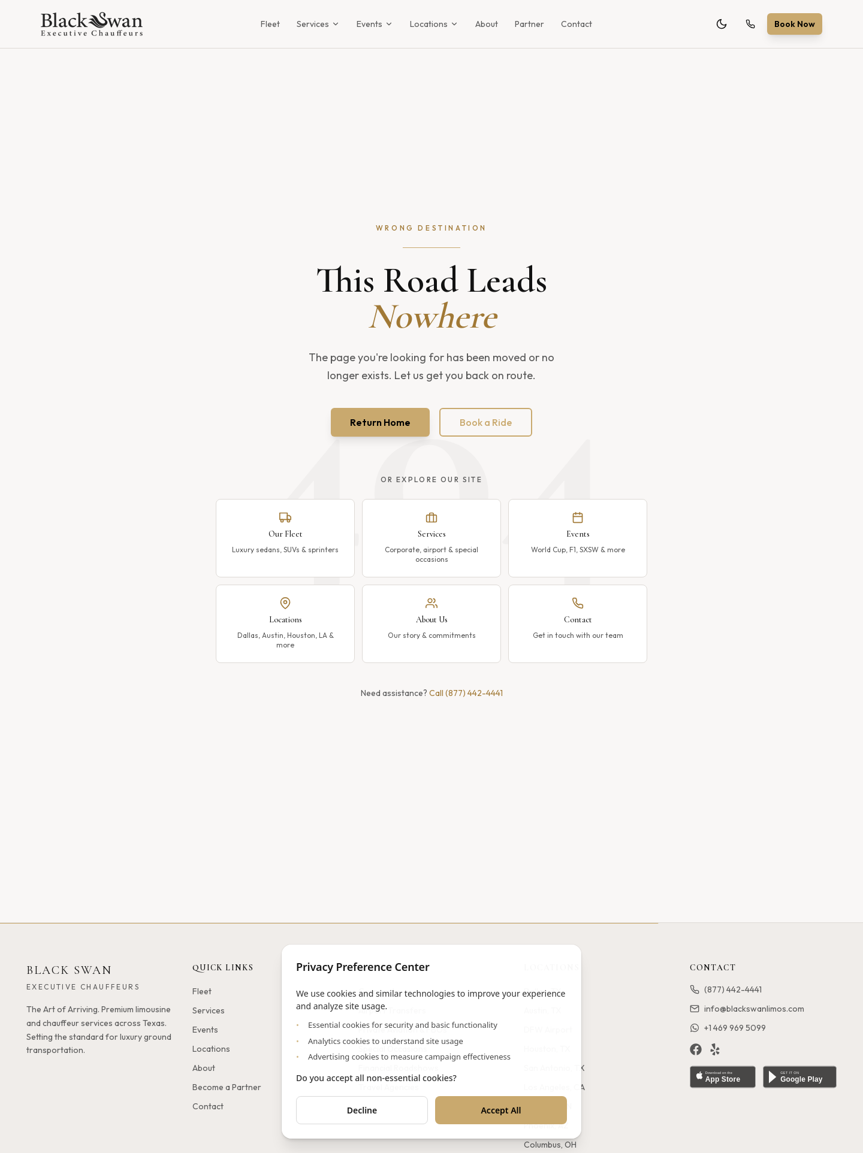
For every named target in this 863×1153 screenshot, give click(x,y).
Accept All (501, 1110)
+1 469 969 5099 (728, 1027)
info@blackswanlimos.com (747, 1008)
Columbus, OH (550, 1144)
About (486, 24)
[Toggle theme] (722, 24)
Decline (362, 1110)
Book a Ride (486, 422)
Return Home (380, 422)
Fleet (270, 24)
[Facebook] (696, 1049)
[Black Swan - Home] (92, 24)
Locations (434, 24)
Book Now (794, 24)
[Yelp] (715, 1049)
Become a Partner (226, 1087)
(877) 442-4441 (726, 989)
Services (318, 24)
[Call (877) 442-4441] (750, 24)
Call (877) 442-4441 (466, 693)
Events (375, 24)
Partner (529, 24)
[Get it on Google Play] (800, 1077)
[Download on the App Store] (723, 1077)
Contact (576, 24)
